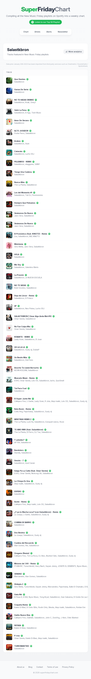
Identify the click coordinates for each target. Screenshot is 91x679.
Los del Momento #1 (23, 192)
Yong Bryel (44, 597)
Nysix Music (82, 566)
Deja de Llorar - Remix (24, 296)
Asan (27, 143)
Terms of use (52, 667)
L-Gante (30, 401)
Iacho (52, 381)
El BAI (87, 587)
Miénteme (18, 244)
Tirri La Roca (32, 556)
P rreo (17, 636)
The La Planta (20, 185)
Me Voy (17, 265)
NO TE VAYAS (20, 285)
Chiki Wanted (72, 618)
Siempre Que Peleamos (24, 203)
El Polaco (29, 298)
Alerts (49, 32)
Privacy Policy (68, 667)
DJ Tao (37, 432)
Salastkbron (19, 82)
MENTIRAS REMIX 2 (22, 419)
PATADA (17, 625)
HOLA (16, 254)
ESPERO (17, 491)
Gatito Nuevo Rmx (22, 615)
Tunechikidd (29, 566)
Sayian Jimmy (51, 566)
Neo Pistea (29, 308)
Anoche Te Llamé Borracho (26, 368)
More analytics (73, 52)
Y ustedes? (19, 440)
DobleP (36, 350)
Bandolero (19, 450)
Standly (17, 453)
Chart (25, 32)
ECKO (16, 381)
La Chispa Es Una (22, 481)
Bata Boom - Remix (22, 409)
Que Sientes (19, 79)
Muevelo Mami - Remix (24, 378)
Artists (37, 32)
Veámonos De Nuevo (23, 213)
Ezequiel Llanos (52, 422)
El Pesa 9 (18, 597)
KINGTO (36, 236)
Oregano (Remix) (21, 553)
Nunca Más (19, 182)
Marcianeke (19, 576)
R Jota (47, 401)
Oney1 (33, 102)
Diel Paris (29, 360)
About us (20, 667)
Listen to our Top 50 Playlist (45, 22)
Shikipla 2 (18, 584)
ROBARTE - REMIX (22, 337)
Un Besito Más (20, 357)
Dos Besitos (19, 533)
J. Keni (63, 618)
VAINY (37, 164)
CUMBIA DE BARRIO (22, 522)
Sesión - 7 (19, 460)
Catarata (18, 151)
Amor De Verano (21, 120)
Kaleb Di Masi (20, 607)
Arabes (17, 141)
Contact (39, 667)
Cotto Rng (18, 411)
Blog (30, 667)
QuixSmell (60, 381)
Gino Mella (18, 247)
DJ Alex (42, 556)
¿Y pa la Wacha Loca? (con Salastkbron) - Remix (36, 512)
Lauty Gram (19, 339)
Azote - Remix (20, 502)
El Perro (30, 432)
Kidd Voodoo (20, 288)
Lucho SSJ (29, 154)
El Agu (28, 113)
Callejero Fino (20, 401)
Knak (27, 102)
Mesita (51, 607)
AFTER (17, 442)
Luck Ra (30, 422)
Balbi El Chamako (76, 587)
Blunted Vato (51, 556)
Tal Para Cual (20, 388)
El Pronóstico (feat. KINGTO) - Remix (30, 234)
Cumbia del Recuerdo (24, 543)
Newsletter (63, 32)
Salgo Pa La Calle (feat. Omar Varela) (31, 471)
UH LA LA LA (19, 347)
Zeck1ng (56, 618)
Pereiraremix (37, 195)
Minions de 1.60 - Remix (25, 563)
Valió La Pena (20, 110)
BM (30, 236)
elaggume (29, 164)
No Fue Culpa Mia (22, 326)
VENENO (18, 574)
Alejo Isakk (55, 401)
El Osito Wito (32, 607)
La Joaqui (18, 514)
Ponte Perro (19, 133)
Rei (26, 545)
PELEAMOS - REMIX (22, 162)
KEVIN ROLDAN (20, 370)
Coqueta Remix (21, 605)
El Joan (39, 339)
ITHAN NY (18, 566)
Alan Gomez (19, 545)
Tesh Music (36, 113)
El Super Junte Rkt (22, 399)
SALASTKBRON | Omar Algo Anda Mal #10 (33, 316)
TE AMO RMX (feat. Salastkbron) (28, 429)
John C (48, 618)
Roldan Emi (80, 607)
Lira (15, 236)
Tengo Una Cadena (23, 172)
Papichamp (28, 411)
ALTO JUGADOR (21, 131)
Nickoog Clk (36, 473)
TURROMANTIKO (21, 646)
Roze (62, 422)
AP (15, 306)
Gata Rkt (18, 594)
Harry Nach (40, 566)
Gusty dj (28, 350)
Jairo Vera (18, 216)
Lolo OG (34, 381)
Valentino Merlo (31, 267)
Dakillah (30, 618)
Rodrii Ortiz (43, 607)
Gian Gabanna (67, 597)
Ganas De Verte (21, 89)
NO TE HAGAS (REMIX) (24, 100)
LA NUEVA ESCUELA (33, 277)
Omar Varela (19, 319)
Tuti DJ (28, 195)
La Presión (19, 275)
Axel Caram (30, 463)
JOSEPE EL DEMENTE (67, 566)
